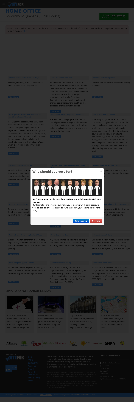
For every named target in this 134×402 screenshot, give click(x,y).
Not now (96, 221)
